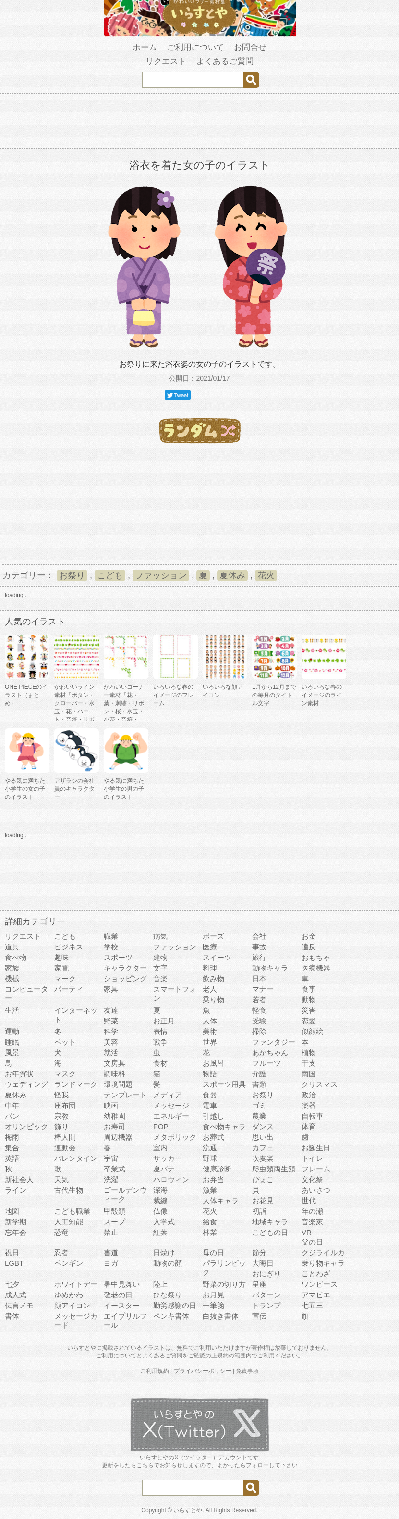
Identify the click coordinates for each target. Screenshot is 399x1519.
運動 (12, 1031)
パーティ (68, 989)
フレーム (316, 1169)
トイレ (312, 1158)
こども (110, 575)
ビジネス (68, 947)
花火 (266, 575)
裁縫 (160, 1200)
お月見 (213, 1295)
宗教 (61, 1116)
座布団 (65, 1105)
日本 (259, 978)
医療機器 (316, 968)
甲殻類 (114, 1211)
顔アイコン (72, 1305)
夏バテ (164, 1169)
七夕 (12, 1284)
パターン (266, 1295)
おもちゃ (316, 957)
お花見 (263, 1200)
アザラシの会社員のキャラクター (74, 788)
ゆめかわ (68, 1295)
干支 (309, 1063)
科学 (111, 1031)
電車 (210, 1105)
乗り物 (213, 1000)
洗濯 (111, 1179)
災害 (309, 1010)
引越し (213, 1116)
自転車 (312, 1116)
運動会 (65, 1148)
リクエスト (165, 61)
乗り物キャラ (323, 1263)
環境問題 (118, 1084)
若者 (259, 1000)
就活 (111, 1052)
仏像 (160, 1211)
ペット (65, 1042)
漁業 (210, 1190)
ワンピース (320, 1284)
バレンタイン (75, 1158)
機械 (12, 978)
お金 (309, 936)
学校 (111, 947)
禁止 (111, 1232)
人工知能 (68, 1222)
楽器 (309, 1105)
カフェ (263, 1148)
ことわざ (316, 1274)
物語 (210, 1074)
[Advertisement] (200, 123)
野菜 (111, 1021)
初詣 (259, 1211)
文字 (160, 968)
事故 (259, 947)
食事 (309, 989)
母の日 (213, 1252)
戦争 (160, 1042)
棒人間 (65, 1137)
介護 (259, 1074)
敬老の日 (118, 1295)
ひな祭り (167, 1295)
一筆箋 (213, 1305)
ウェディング (26, 1084)
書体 (12, 1316)
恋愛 (309, 1021)
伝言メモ (19, 1305)
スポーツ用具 (224, 1084)
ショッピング (125, 978)
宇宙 (111, 1158)
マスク (65, 1074)
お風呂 (213, 1063)
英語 (12, 1158)
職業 (111, 936)
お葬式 (213, 1137)
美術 (210, 1031)
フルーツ (266, 1063)
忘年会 (15, 1232)
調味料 (114, 1074)
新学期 (15, 1222)
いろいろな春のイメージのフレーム (173, 695)
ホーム (145, 47)
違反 (309, 947)
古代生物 (68, 1190)
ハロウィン (171, 1179)
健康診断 (217, 1169)
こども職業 (72, 1211)
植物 (309, 1052)
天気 (61, 1179)
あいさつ (316, 1190)
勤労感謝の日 (174, 1305)
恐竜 (61, 1232)
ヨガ (111, 1263)
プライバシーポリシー (202, 1371)
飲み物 (213, 978)
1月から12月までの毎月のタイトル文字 (274, 695)
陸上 (160, 1284)
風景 (12, 1052)
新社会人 (19, 1179)
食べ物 (15, 957)
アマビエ (316, 1295)
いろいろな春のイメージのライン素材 (322, 695)
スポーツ (118, 957)
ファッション (161, 575)
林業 (210, 1232)
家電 (61, 968)
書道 (111, 1252)
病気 (160, 936)
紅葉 (160, 1232)
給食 (210, 1222)
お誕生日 (316, 1148)
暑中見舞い (122, 1284)
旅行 (259, 957)
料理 (210, 968)
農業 (259, 1116)
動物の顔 (167, 1263)
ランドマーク (75, 1084)
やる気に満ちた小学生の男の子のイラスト (124, 788)
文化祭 (312, 1179)
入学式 (164, 1222)
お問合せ (250, 47)
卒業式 (114, 1169)
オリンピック (26, 1126)
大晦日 (263, 1263)
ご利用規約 (154, 1371)
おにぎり (266, 1274)
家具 (111, 989)
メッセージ (171, 1105)
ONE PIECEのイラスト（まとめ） (26, 695)
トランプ (266, 1305)
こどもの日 (270, 1232)
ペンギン (68, 1263)
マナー (263, 989)
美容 (111, 1042)
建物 (160, 957)
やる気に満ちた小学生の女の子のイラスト (25, 788)
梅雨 (12, 1137)
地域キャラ (270, 1222)
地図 (12, 1211)
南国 (309, 1074)
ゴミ (259, 1105)
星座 (259, 1284)
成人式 (15, 1295)
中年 (12, 1105)
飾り (61, 1126)
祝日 (12, 1252)
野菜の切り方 (224, 1284)
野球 (210, 1158)
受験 (259, 1021)
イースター (122, 1305)
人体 (210, 1021)
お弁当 (213, 1179)
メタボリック (174, 1137)
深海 (160, 1190)
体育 (309, 1126)
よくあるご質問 (225, 61)
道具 (12, 947)
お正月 (164, 1021)
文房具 (114, 1063)
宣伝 (259, 1316)
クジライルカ (323, 1252)
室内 (160, 1148)
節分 (259, 1252)
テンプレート (125, 1095)
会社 (259, 936)
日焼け (164, 1252)
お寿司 (114, 1126)
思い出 (263, 1137)
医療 (210, 947)
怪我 (61, 1095)
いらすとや (187, 1510)
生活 (12, 1010)
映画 (111, 1105)
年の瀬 (312, 1211)
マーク (65, 978)
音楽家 (312, 1222)
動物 (309, 1000)
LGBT (14, 1263)
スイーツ (217, 957)
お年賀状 (19, 1074)
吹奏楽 (263, 1158)
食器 (210, 1095)
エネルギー (171, 1116)
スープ (114, 1222)
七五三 (312, 1305)
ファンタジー (273, 1042)
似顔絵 (312, 1031)
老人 (210, 989)
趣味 (61, 957)
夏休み (232, 575)
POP (161, 1126)
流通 (210, 1148)
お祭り (72, 575)
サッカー (167, 1158)
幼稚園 (114, 1116)
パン (12, 1116)
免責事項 (247, 1371)
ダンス (263, 1126)
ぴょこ (263, 1179)
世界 (210, 1042)
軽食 (259, 1010)
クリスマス (320, 1084)
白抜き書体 (221, 1316)
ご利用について (195, 47)
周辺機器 (118, 1137)
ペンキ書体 (171, 1316)
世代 (309, 1200)
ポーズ (213, 936)
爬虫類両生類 (273, 1169)
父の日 (312, 1242)
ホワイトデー (75, 1284)
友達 (111, 1010)
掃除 (259, 1031)
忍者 (61, 1252)
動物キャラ (270, 968)
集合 (12, 1148)
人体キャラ (221, 1200)
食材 (160, 1063)
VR (307, 1232)
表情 (160, 1031)
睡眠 (12, 1042)
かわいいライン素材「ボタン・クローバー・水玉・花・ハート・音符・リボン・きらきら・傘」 (74, 711)
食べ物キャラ (224, 1126)
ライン (15, 1190)
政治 (309, 1095)
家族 (12, 968)
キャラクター (125, 968)
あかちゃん (270, 1052)
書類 (259, 1084)
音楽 (160, 978)
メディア (167, 1095)
